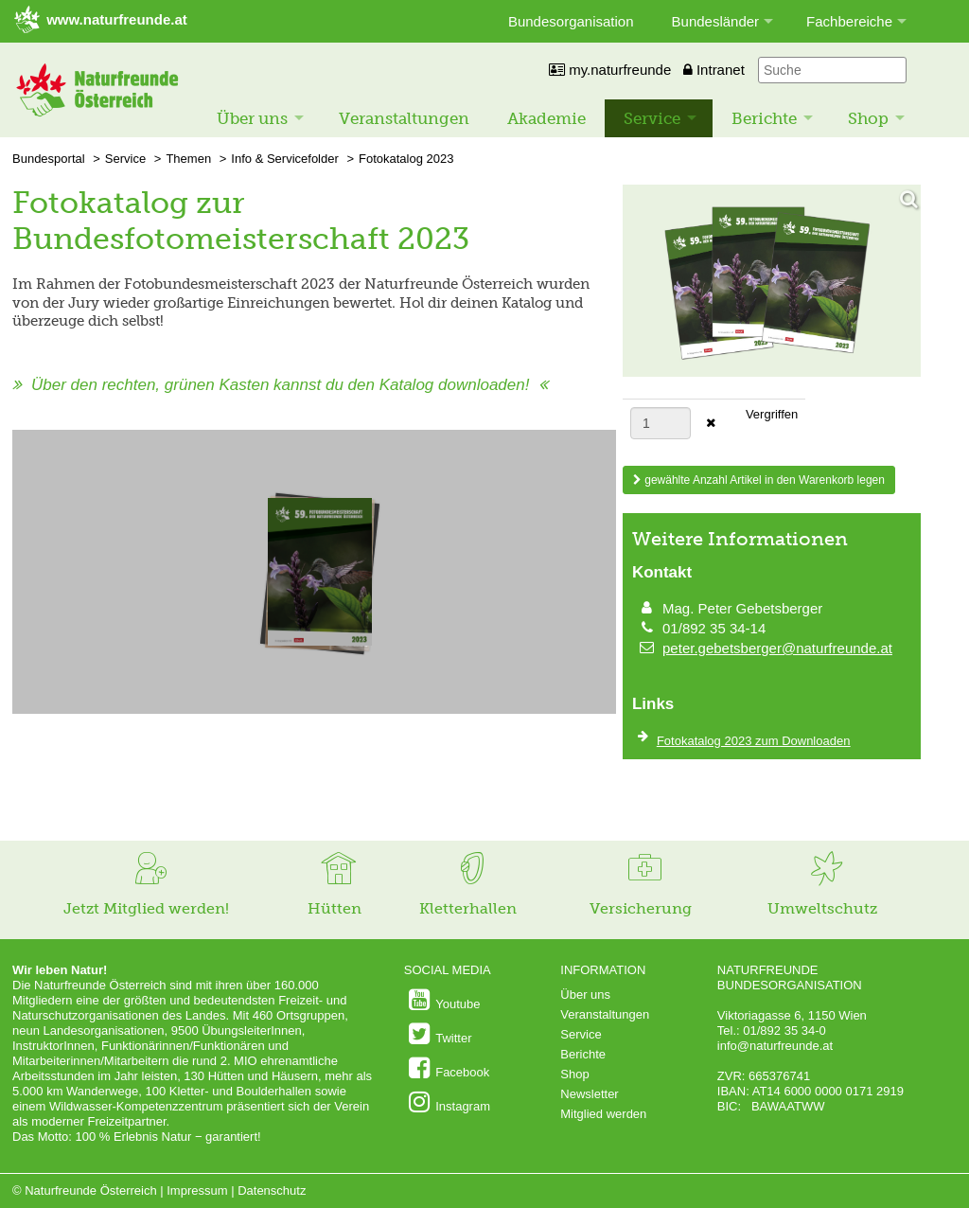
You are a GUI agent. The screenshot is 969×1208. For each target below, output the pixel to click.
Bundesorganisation (571, 21)
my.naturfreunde (610, 70)
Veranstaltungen (404, 118)
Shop (868, 118)
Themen (188, 158)
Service (652, 118)
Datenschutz (272, 1190)
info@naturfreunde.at (775, 1046)
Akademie (546, 118)
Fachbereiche (849, 21)
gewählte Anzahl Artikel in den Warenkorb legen (759, 480)
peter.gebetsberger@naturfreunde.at (777, 648)
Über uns (252, 118)
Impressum (197, 1190)
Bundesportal (48, 158)
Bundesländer (716, 21)
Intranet (714, 70)
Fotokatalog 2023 (406, 158)
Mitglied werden (603, 1114)
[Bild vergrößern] (772, 282)
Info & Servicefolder (284, 158)
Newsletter (589, 1094)
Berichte (764, 118)
